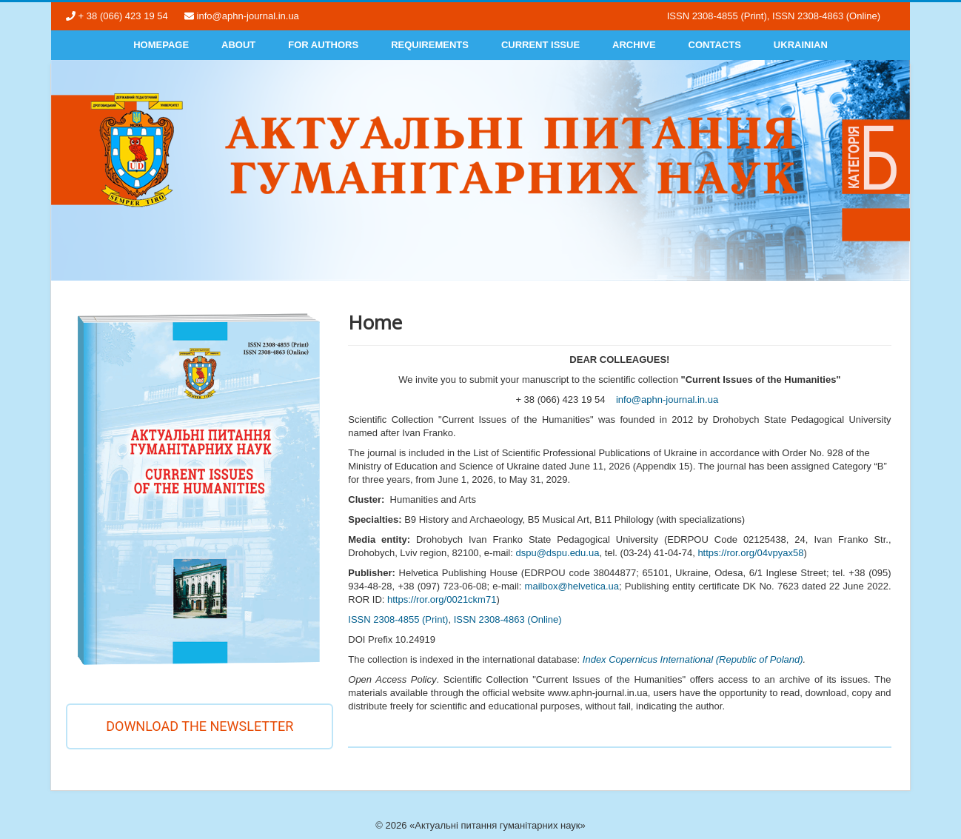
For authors (323, 44)
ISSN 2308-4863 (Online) (508, 619)
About (238, 44)
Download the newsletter (199, 726)
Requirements (430, 44)
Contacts (715, 44)
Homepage (161, 44)
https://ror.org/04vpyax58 (750, 552)
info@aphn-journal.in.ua (667, 399)
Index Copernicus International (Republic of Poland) (693, 659)
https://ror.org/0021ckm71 (441, 599)
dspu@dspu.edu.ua (557, 552)
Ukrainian (801, 44)
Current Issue (540, 44)
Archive (634, 44)
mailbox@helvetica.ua (572, 586)
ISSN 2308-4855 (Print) (398, 619)
